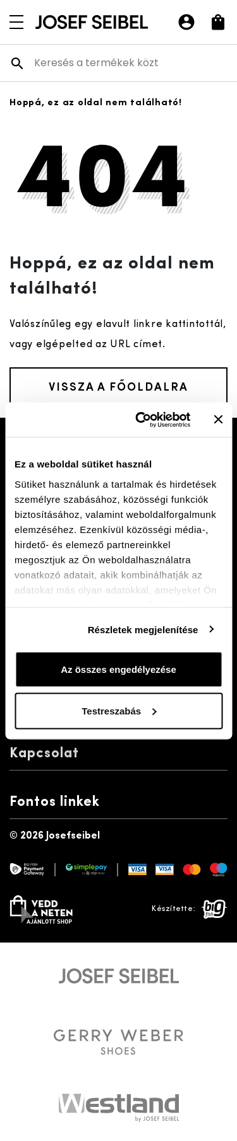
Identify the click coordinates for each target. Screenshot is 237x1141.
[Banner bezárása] (218, 419)
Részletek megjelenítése (143, 629)
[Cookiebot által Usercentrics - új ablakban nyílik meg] (141, 419)
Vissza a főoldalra (118, 386)
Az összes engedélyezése (118, 669)
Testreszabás (119, 710)
